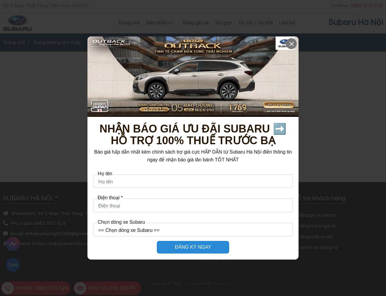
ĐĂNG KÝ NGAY (193, 247)
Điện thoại (110, 197)
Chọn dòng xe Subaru (121, 222)
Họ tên (105, 173)
